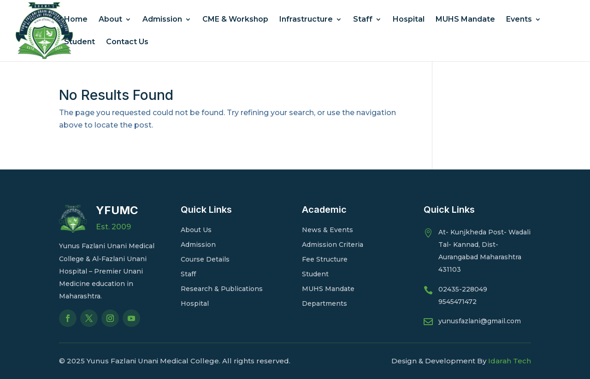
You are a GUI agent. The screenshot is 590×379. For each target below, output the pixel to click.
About (110, 19)
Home (76, 19)
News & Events (327, 230)
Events (519, 19)
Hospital (409, 19)
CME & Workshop (235, 19)
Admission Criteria (332, 244)
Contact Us (127, 42)
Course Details (205, 259)
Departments (324, 303)
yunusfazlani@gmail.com (479, 321)
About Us (196, 230)
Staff (362, 19)
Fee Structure (325, 259)
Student (79, 42)
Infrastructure (306, 19)
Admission (162, 19)
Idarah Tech (509, 360)
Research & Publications (222, 289)
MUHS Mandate (465, 19)
